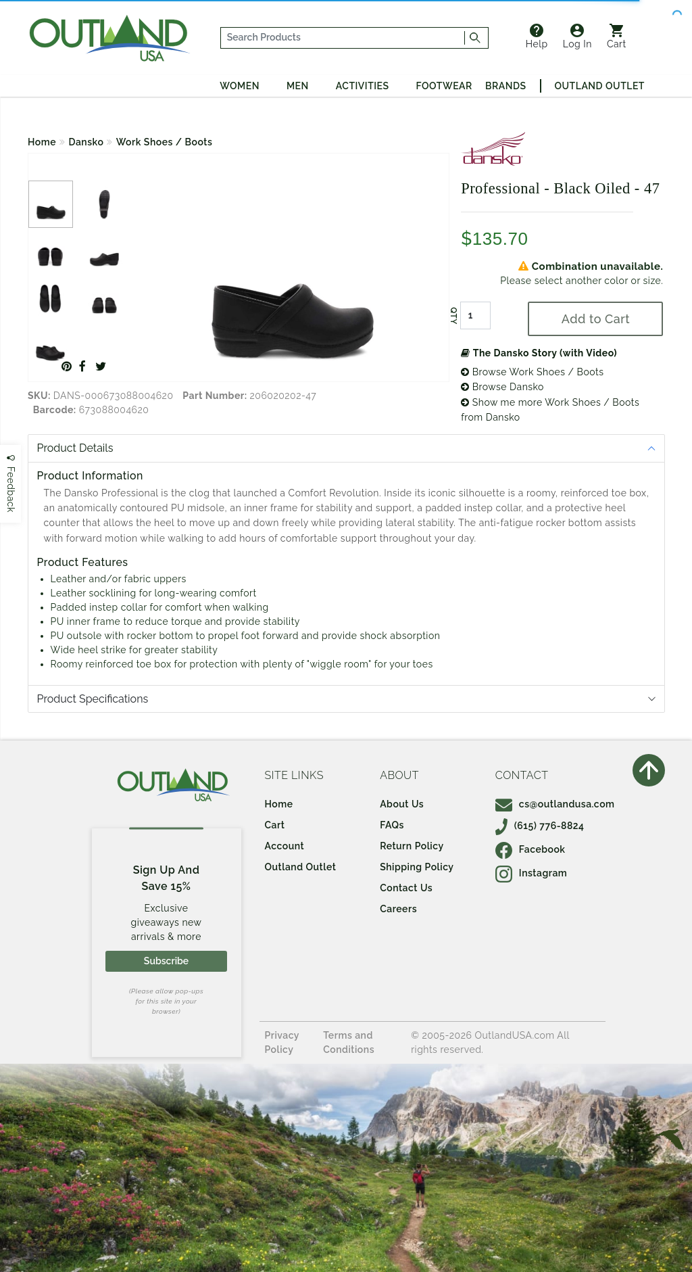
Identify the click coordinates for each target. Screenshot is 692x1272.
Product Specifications (93, 698)
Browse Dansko (502, 386)
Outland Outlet (600, 85)
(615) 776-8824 (540, 825)
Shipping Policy (416, 867)
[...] (343, 38)
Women (240, 85)
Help (537, 36)
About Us (402, 804)
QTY (453, 316)
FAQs (392, 825)
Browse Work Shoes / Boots (532, 372)
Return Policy (411, 846)
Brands (505, 85)
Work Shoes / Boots (164, 142)
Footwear (444, 85)
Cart (616, 36)
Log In (577, 36)
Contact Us (406, 887)
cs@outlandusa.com (555, 804)
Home (42, 142)
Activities (362, 85)
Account (285, 846)
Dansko (86, 142)
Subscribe (166, 961)
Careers (398, 908)
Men (298, 85)
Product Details (75, 448)
